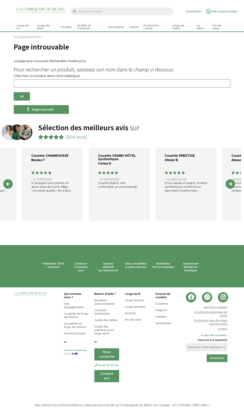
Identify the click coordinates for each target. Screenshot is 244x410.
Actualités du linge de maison (75, 325)
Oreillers (161, 316)
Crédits (222, 329)
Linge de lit (133, 294)
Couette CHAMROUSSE (49, 155)
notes (200, 405)
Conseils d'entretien (102, 311)
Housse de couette (162, 295)
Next (230, 184)
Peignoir (161, 310)
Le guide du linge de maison (76, 315)
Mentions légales (215, 307)
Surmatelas (163, 323)
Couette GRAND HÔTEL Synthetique (117, 157)
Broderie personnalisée (104, 302)
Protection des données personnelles (210, 322)
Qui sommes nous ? (72, 295)
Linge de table (135, 306)
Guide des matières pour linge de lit (104, 330)
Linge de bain (134, 300)
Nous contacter (107, 354)
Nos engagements (74, 305)
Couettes (161, 303)
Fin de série (133, 319)
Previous (8, 184)
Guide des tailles (106, 320)
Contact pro (106, 376)
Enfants (130, 313)
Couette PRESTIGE (180, 155)
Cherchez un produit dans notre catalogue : (47, 76)
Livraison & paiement (76, 352)
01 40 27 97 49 (106, 365)
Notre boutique (74, 333)
